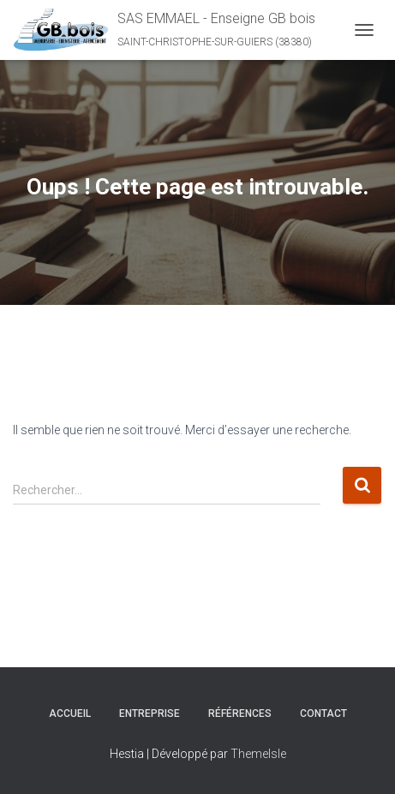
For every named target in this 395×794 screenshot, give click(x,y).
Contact (323, 713)
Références (240, 713)
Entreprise (149, 713)
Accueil (70, 713)
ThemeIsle (258, 754)
